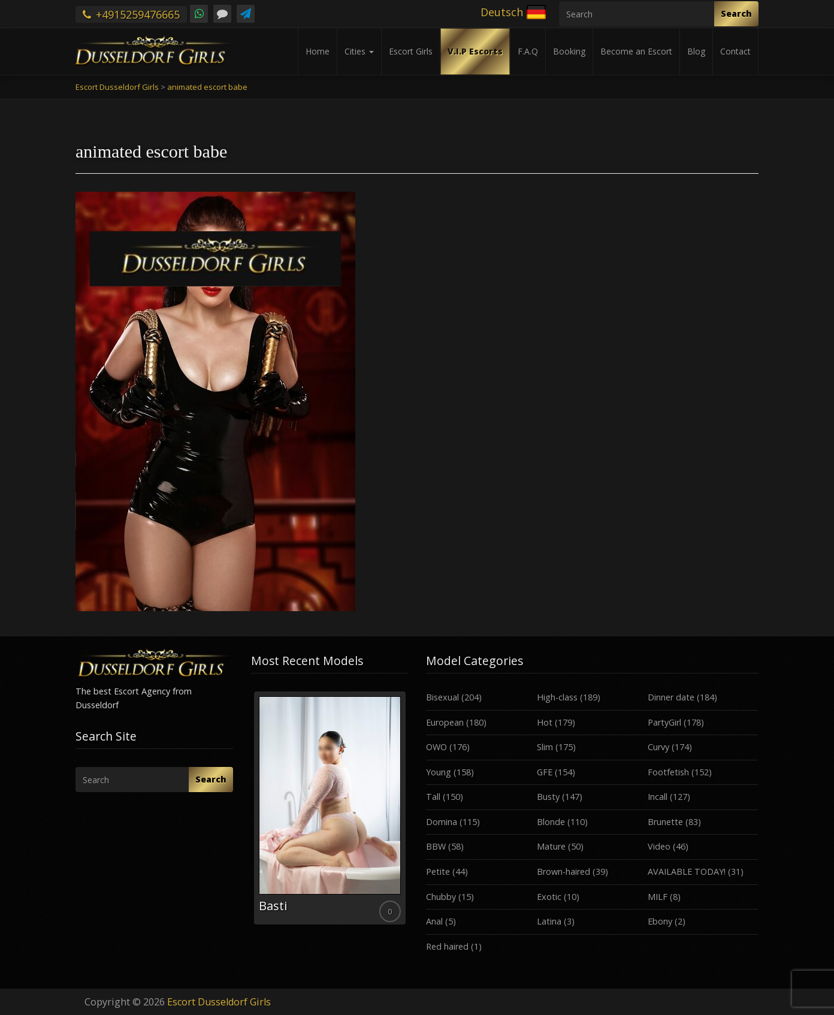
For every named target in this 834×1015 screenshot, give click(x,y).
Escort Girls (411, 51)
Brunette (665, 821)
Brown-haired (563, 871)
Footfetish (668, 772)
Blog (696, 51)
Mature (551, 846)
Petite (438, 871)
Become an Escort (636, 51)
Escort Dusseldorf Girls (219, 1001)
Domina (441, 821)
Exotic (549, 896)
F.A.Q (528, 51)
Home (318, 51)
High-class (557, 697)
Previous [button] (251, 812)
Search (736, 13)
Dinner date (671, 697)
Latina (549, 921)
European (445, 722)
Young (438, 772)
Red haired (447, 946)
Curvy (658, 747)
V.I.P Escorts (475, 51)
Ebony (660, 921)
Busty (548, 796)
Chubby (441, 896)
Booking (569, 51)
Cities (359, 51)
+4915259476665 (131, 14)
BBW (436, 846)
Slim (545, 747)
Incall (657, 796)
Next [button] (408, 812)
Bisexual (442, 697)
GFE (544, 772)
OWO (436, 747)
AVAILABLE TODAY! (687, 871)
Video (659, 846)
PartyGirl (664, 722)
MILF (657, 896)
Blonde (551, 821)
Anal (434, 921)
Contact (735, 51)
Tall (433, 796)
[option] (330, 808)
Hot (544, 722)
